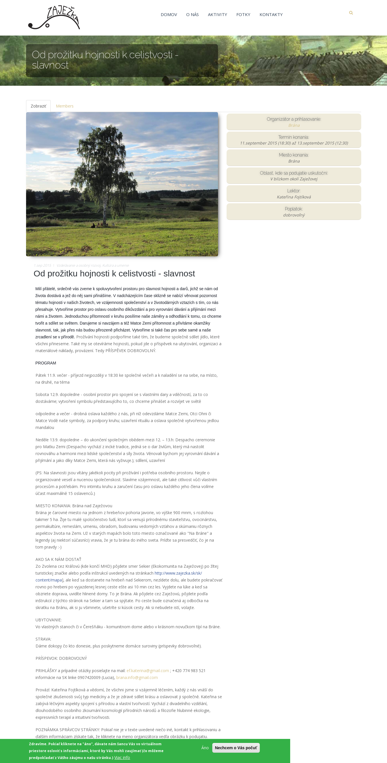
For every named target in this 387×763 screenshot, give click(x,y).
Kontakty (271, 14)
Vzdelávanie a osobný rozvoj (78, 265)
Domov (169, 14)
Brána (294, 125)
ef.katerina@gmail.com (148, 670)
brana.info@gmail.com (137, 677)
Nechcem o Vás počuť (236, 749)
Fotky (243, 14)
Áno (205, 749)
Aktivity (217, 14)
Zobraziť (41, 107)
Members (65, 106)
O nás (192, 14)
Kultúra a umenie (115, 265)
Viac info (122, 758)
